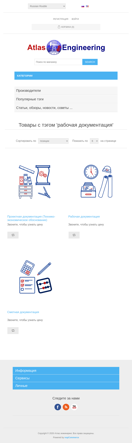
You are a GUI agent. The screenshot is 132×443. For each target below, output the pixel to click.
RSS (66, 407)
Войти (75, 19)
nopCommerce (71, 437)
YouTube (74, 407)
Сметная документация (23, 312)
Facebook (57, 407)
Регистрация (60, 19)
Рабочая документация (84, 216)
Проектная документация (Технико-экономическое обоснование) (31, 218)
